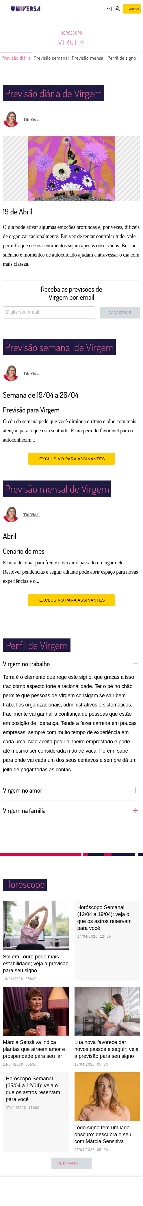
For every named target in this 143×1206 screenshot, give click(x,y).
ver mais (71, 1163)
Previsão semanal (53, 60)
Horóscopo (71, 33)
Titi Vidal (31, 119)
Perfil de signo (127, 60)
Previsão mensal (92, 60)
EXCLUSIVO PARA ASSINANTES (71, 458)
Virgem (71, 42)
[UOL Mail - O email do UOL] (108, 8)
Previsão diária (17, 60)
